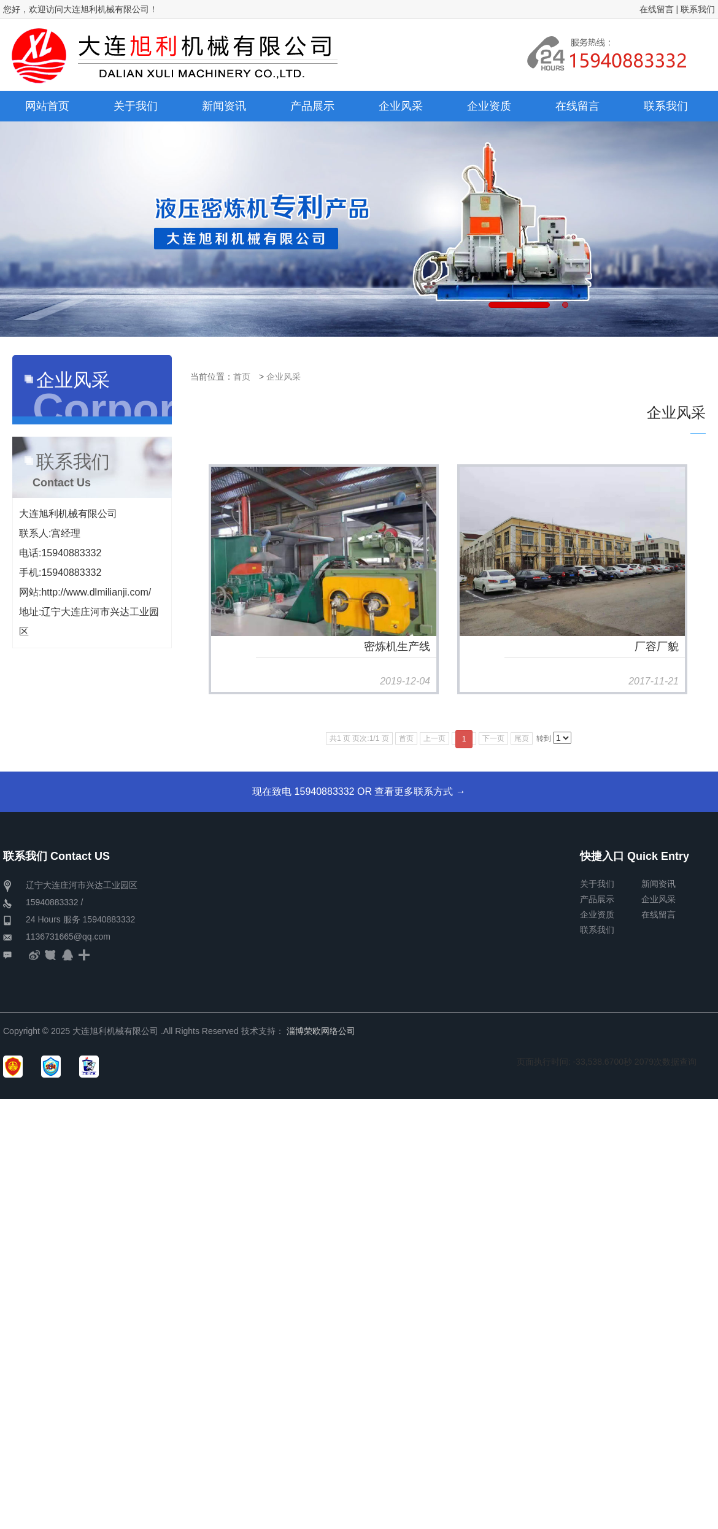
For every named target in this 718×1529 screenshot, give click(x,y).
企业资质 (597, 914)
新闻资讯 (658, 884)
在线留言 (656, 9)
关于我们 (597, 884)
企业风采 (283, 376)
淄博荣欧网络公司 (321, 1031)
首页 (241, 376)
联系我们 (698, 9)
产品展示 (597, 899)
